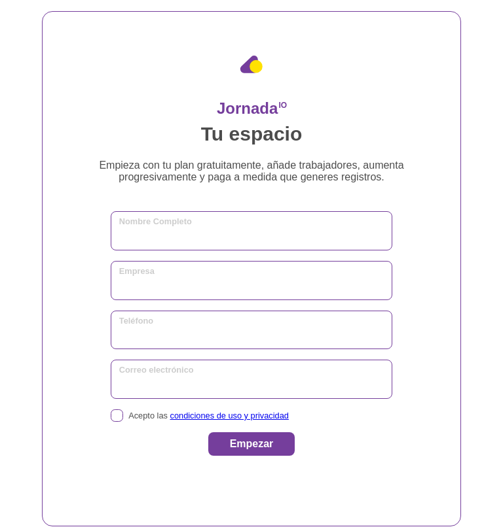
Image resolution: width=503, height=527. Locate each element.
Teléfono (136, 321)
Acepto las (200, 415)
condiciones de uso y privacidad (229, 415)
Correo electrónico (156, 370)
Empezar (252, 443)
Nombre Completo (155, 221)
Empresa (137, 271)
